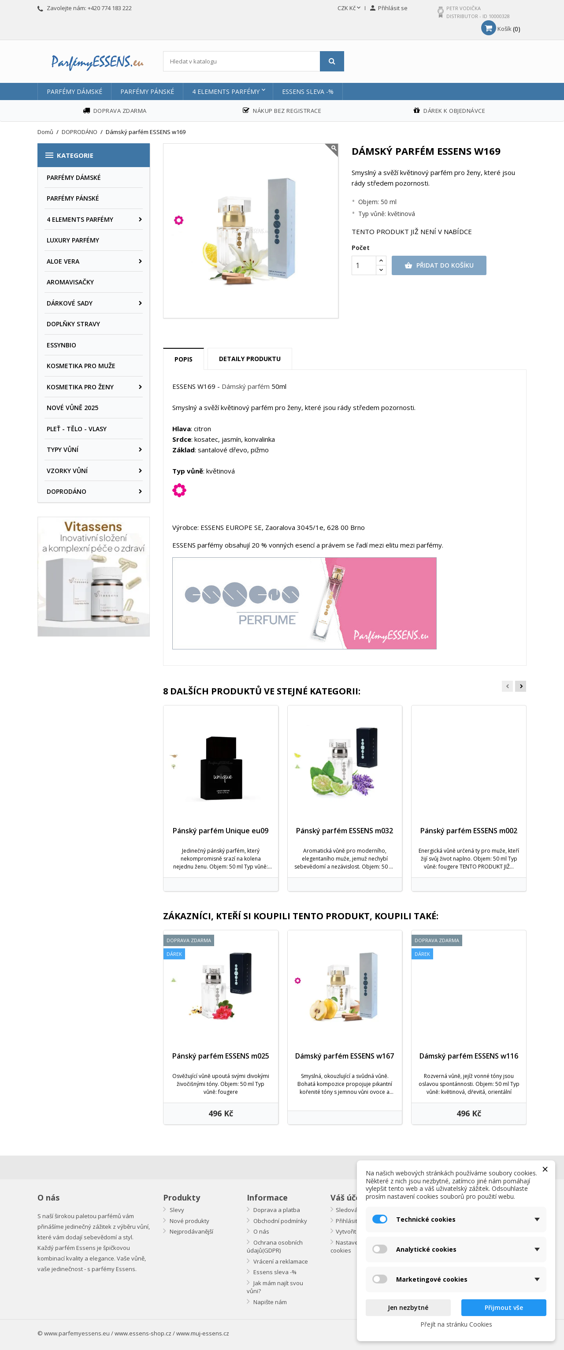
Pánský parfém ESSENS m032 (344, 830)
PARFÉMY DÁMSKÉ (74, 91)
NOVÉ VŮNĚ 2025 (72, 407)
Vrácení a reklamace (280, 1261)
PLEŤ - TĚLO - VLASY (77, 429)
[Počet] (364, 265)
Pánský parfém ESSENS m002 (468, 830)
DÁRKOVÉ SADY (70, 303)
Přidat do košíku (439, 265)
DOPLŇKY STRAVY (73, 324)
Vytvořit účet (352, 1231)
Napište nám (269, 1302)
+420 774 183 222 (110, 8)
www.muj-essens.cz (202, 1333)
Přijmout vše (504, 1307)
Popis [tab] (183, 359)
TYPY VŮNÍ (62, 449)
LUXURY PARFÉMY (73, 240)
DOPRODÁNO (66, 491)
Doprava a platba (276, 1210)
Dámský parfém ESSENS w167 (344, 1056)
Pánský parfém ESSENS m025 (220, 1056)
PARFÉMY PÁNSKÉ (147, 91)
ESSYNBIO (61, 345)
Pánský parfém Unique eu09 (220, 830)
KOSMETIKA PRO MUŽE (81, 366)
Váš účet (347, 1197)
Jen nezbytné (408, 1307)
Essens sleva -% (308, 91)
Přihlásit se (350, 1221)
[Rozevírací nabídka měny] (350, 8)
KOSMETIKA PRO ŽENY (80, 387)
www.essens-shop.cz (143, 1333)
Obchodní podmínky (279, 1221)
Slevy (176, 1210)
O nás (260, 1231)
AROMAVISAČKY (70, 282)
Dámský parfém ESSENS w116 (468, 1056)
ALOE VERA (63, 261)
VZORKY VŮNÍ (67, 470)
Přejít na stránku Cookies (456, 1324)
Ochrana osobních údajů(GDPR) (275, 1246)
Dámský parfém (246, 386)
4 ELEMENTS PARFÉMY (226, 91)
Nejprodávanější (190, 1231)
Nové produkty (188, 1221)
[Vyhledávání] (253, 61)
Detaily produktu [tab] (250, 358)
